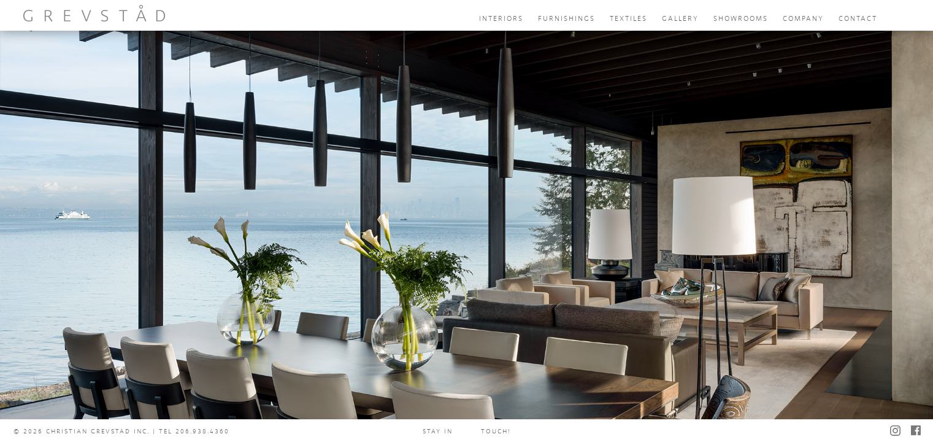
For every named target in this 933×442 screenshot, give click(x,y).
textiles (628, 18)
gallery (680, 18)
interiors (501, 18)
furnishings (566, 18)
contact (858, 18)
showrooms (740, 18)
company (803, 18)
